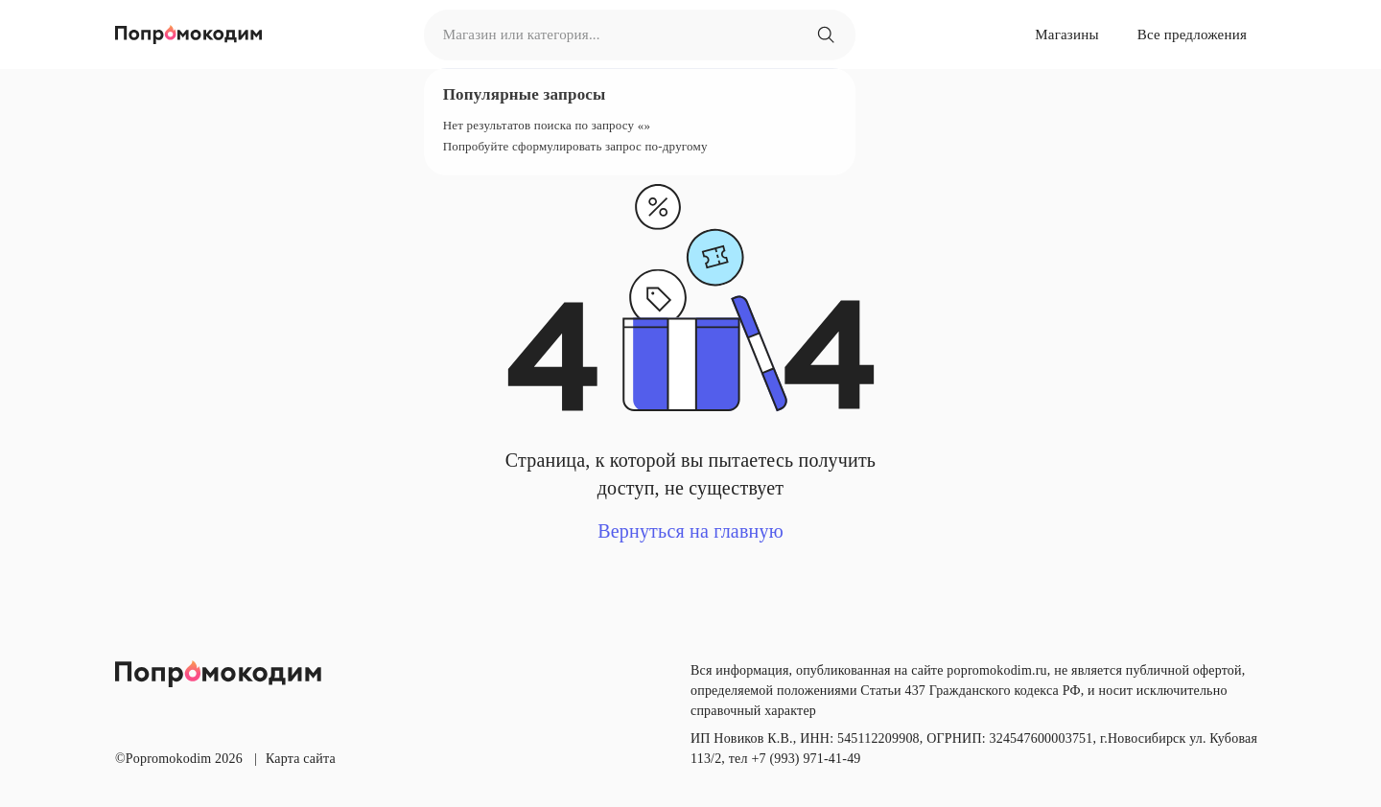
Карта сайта (301, 758)
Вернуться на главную (690, 531)
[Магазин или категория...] (825, 34)
